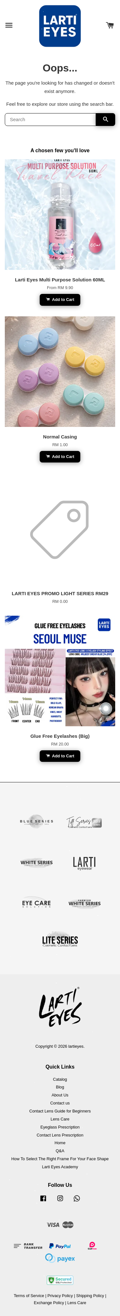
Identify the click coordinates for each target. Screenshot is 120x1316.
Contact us (60, 1103)
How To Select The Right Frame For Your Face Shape (59, 1158)
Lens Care (60, 1119)
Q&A (60, 1150)
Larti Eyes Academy (60, 1166)
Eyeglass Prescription (60, 1127)
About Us (60, 1095)
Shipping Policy (90, 1295)
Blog (60, 1087)
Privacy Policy (60, 1295)
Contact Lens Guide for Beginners (60, 1111)
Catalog (60, 1079)
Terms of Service (29, 1295)
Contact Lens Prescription (60, 1135)
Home (59, 1142)
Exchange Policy (49, 1302)
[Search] (50, 119)
